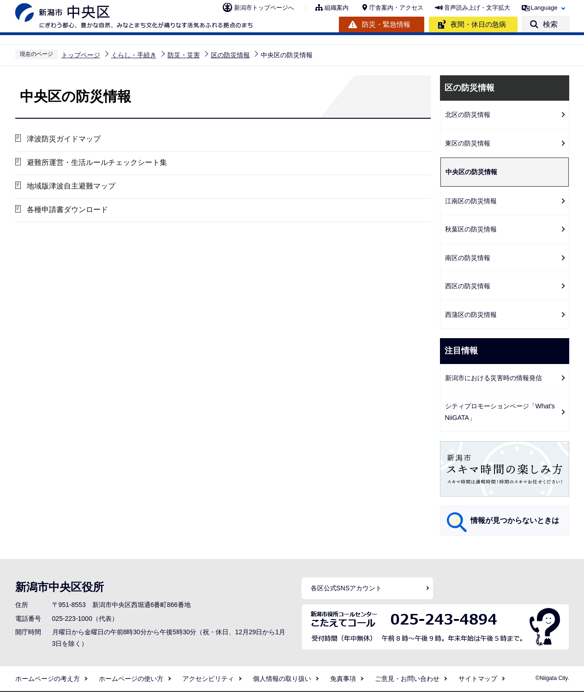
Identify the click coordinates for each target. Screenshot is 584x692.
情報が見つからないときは (514, 520)
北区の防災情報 (467, 114)
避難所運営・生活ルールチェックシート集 (97, 162)
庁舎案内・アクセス (396, 7)
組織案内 (337, 7)
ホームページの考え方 (47, 678)
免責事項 (343, 678)
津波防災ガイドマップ (64, 139)
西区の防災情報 (467, 286)
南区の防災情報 (467, 257)
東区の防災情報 (467, 143)
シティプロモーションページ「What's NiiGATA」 (500, 411)
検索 (550, 24)
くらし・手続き (134, 55)
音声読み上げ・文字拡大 (477, 7)
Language (544, 7)
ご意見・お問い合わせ (407, 678)
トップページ (80, 55)
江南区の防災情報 (471, 201)
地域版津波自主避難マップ (71, 186)
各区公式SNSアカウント (346, 588)
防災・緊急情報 (386, 24)
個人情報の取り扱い (282, 678)
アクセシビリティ (208, 678)
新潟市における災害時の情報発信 (493, 378)
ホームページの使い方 (131, 678)
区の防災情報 (230, 55)
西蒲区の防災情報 (471, 314)
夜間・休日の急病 (478, 24)
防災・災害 (184, 55)
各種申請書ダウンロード (67, 209)
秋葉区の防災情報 (471, 229)
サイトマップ (477, 678)
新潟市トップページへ (264, 7)
